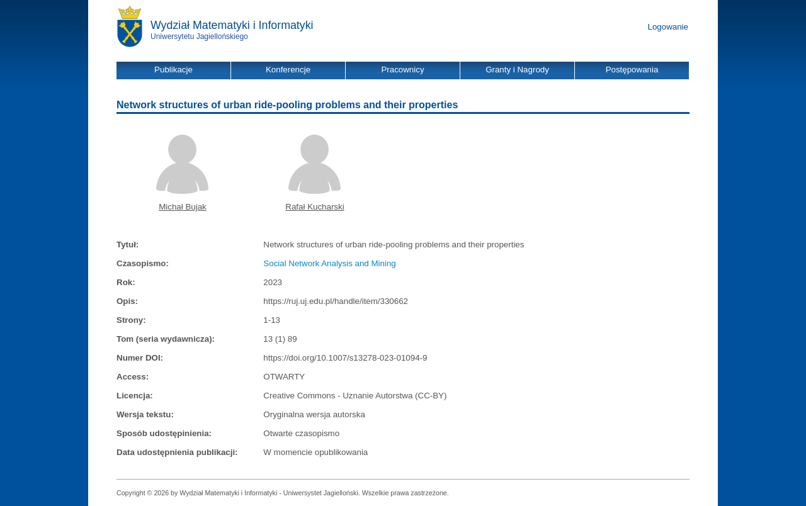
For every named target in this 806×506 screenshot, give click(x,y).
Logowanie (668, 26)
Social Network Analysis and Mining (329, 263)
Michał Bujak (183, 206)
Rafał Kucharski (314, 206)
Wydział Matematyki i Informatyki (232, 25)
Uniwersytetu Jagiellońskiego (199, 36)
